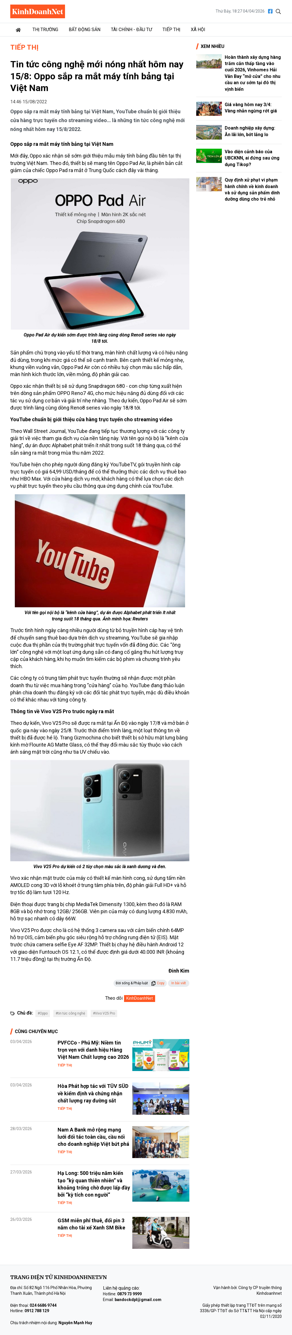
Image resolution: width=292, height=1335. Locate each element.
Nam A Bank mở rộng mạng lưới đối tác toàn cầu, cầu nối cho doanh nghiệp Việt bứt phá (93, 1137)
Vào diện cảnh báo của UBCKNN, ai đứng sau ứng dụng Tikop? (252, 158)
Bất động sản (84, 29)
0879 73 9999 (129, 1294)
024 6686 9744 (43, 1305)
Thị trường (45, 29)
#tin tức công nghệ (70, 1013)
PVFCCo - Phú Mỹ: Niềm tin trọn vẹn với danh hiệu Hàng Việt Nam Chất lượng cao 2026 (93, 1050)
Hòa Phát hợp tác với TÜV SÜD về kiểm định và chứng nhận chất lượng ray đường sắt (93, 1093)
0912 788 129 (37, 1310)
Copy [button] (158, 983)
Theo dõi (114, 998)
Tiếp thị (171, 29)
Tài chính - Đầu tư (131, 29)
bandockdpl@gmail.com (138, 1299)
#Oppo (43, 1013)
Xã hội (198, 29)
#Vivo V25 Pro (104, 1013)
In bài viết (178, 983)
